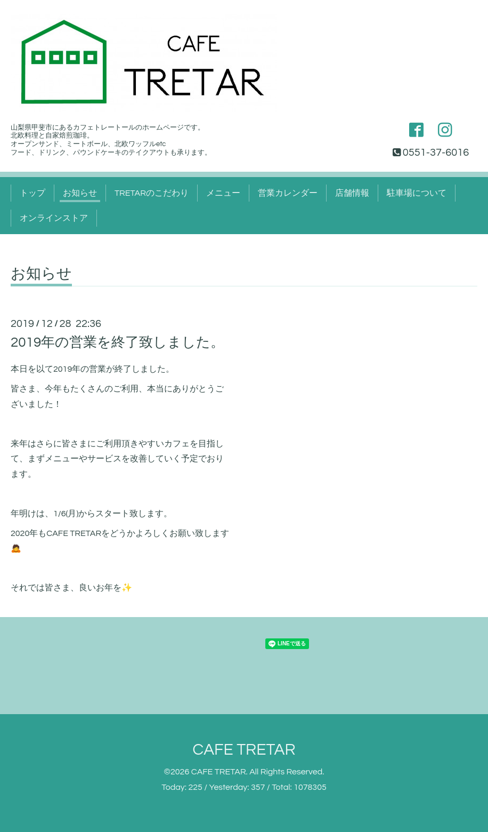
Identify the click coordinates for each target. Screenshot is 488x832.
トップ (32, 193)
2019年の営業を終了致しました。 (117, 342)
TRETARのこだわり (152, 193)
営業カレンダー (288, 193)
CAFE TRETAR (243, 749)
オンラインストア (54, 218)
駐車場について (416, 193)
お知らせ (80, 193)
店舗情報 (352, 193)
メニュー (223, 193)
